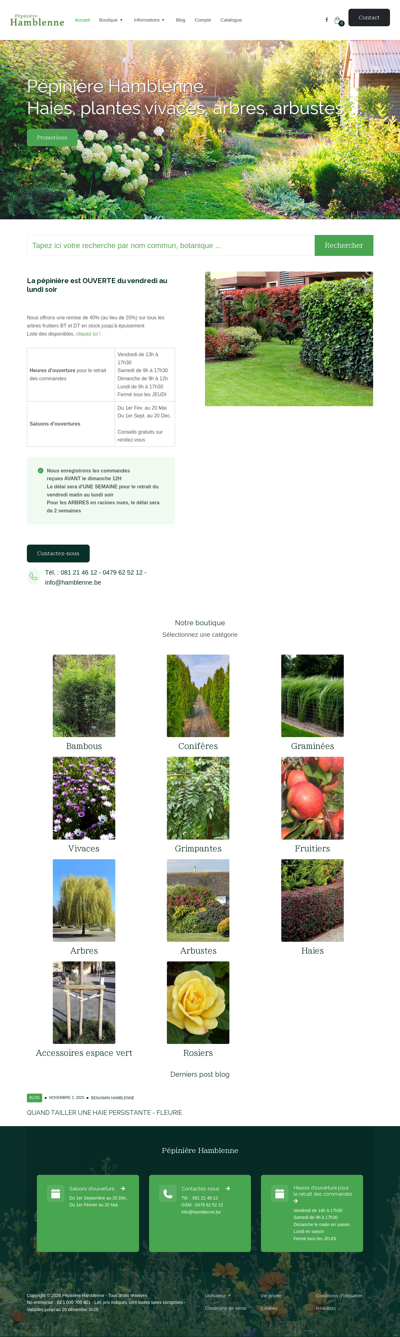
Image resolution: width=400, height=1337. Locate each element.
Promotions (52, 137)
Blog (34, 1097)
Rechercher (344, 245)
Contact (369, 17)
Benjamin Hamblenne (112, 1098)
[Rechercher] (171, 245)
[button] (111, 20)
